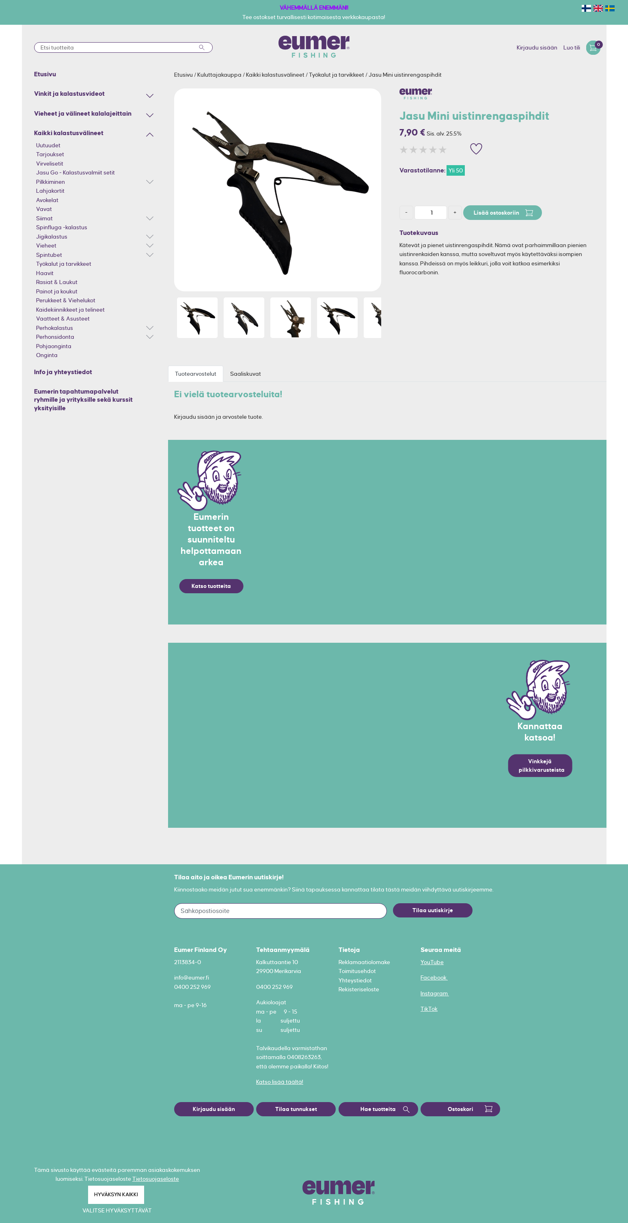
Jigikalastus (51, 236)
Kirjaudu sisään (537, 47)
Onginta (47, 355)
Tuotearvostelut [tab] (195, 373)
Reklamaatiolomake (364, 962)
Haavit (45, 273)
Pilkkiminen (50, 182)
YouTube (432, 962)
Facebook (434, 977)
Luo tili (571, 47)
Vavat (44, 209)
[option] (277, 189)
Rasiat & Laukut (57, 282)
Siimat (44, 218)
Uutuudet (48, 145)
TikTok (429, 1009)
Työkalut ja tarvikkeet (63, 264)
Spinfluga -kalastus (61, 227)
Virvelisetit (49, 163)
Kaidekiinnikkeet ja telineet (70, 309)
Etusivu (184, 74)
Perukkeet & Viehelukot (65, 300)
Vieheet (46, 245)
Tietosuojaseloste (155, 1179)
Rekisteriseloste (359, 989)
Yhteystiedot (355, 980)
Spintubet (49, 255)
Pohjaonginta (53, 346)
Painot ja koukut (57, 291)
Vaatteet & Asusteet (63, 318)
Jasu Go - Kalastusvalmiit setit (75, 172)
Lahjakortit (50, 190)
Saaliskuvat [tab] (245, 373)
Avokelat (47, 200)
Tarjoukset (50, 154)
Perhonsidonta (55, 337)
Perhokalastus (54, 328)
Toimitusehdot (357, 971)
